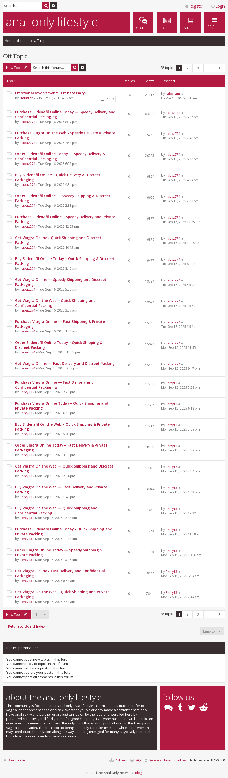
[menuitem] (190, 22)
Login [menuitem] (218, 6)
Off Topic (15, 56)
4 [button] (209, 68)
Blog (138, 772)
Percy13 (26, 392)
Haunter (26, 97)
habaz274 (27, 121)
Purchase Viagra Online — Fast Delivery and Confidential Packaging (54, 385)
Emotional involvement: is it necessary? (50, 93)
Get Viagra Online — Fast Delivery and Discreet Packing (65, 363)
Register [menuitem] (194, 6)
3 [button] (198, 68)
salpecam (173, 94)
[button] (219, 68)
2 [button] (187, 68)
